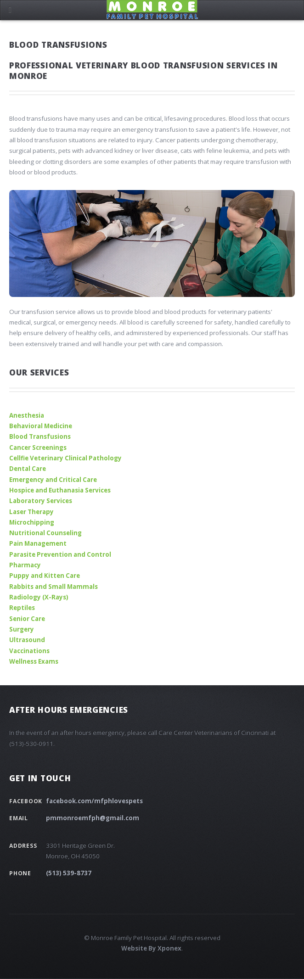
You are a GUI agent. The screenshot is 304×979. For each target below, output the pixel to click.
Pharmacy (25, 565)
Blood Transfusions (40, 436)
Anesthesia (26, 415)
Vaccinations (29, 651)
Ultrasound (27, 640)
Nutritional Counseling (45, 533)
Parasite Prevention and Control (60, 554)
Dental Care (27, 468)
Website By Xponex (151, 948)
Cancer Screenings (38, 447)
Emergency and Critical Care (53, 480)
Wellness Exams (33, 661)
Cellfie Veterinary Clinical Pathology (65, 458)
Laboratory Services (40, 501)
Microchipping (31, 522)
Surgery (21, 629)
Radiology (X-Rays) (38, 597)
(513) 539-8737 (68, 873)
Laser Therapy (31, 512)
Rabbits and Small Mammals (53, 586)
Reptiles (22, 608)
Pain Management (38, 543)
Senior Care (27, 619)
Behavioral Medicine (40, 426)
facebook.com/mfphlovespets (94, 801)
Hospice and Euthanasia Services (60, 490)
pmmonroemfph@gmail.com (92, 818)
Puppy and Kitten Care (44, 575)
